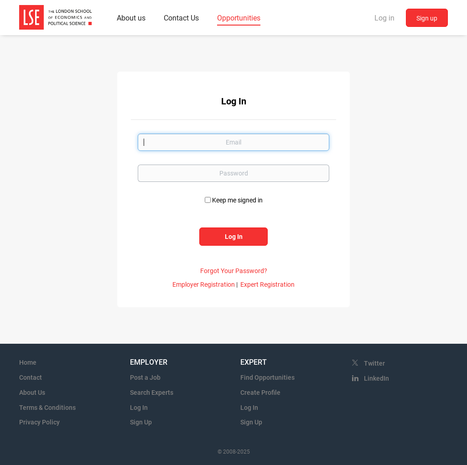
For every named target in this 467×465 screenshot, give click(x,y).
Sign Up (141, 422)
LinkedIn (376, 378)
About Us (32, 392)
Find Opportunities (267, 377)
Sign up (426, 18)
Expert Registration (267, 284)
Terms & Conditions (47, 407)
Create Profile (260, 392)
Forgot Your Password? (233, 270)
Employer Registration (203, 284)
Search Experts (151, 392)
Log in (384, 18)
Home (27, 362)
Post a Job (145, 377)
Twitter (374, 363)
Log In (139, 407)
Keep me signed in (237, 200)
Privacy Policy (39, 422)
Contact (30, 377)
